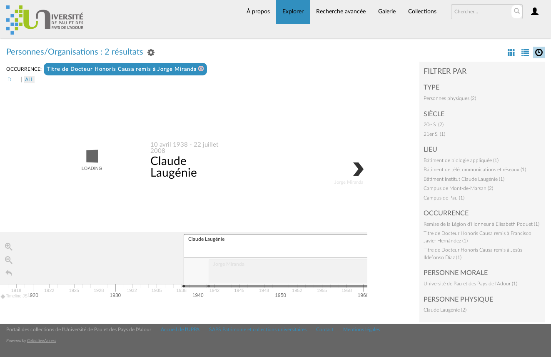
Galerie (387, 12)
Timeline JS (14, 297)
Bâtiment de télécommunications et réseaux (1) (475, 169)
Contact (325, 329)
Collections (422, 12)
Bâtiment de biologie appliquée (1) (461, 160)
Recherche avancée (341, 12)
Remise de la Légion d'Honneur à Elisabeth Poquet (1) (481, 224)
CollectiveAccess (41, 341)
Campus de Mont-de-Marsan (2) (458, 188)
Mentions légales (361, 329)
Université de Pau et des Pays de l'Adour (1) (470, 283)
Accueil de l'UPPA (180, 329)
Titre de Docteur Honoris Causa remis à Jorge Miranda (125, 69)
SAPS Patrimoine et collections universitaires (258, 329)
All (29, 79)
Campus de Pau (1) (444, 197)
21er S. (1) (434, 134)
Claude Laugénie (173, 167)
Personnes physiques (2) (450, 98)
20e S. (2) (434, 124)
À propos (258, 12)
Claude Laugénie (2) (445, 309)
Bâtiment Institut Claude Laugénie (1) (464, 179)
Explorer (293, 12)
